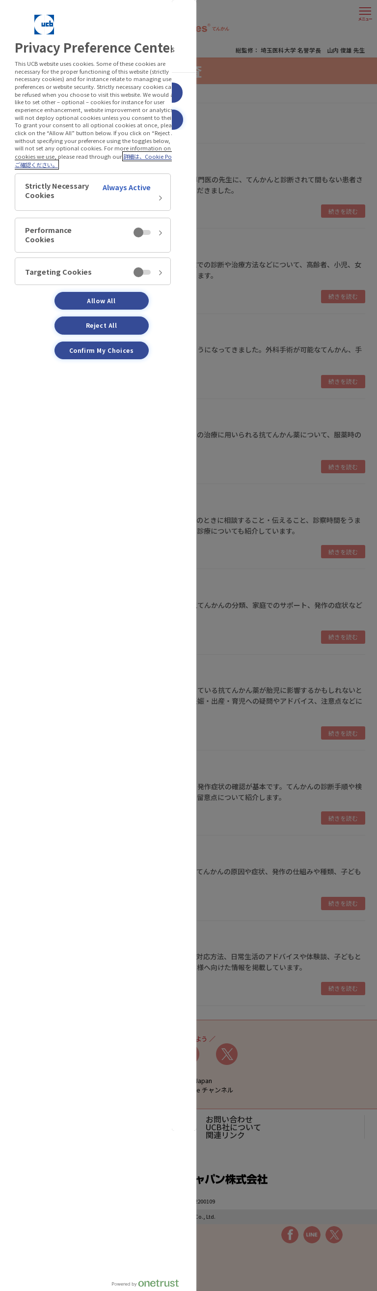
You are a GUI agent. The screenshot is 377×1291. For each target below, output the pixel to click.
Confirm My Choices (101, 350)
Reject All (101, 325)
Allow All (101, 300)
